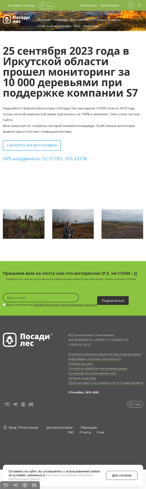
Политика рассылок (80, 364)
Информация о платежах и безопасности (94, 359)
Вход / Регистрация (23, 427)
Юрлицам (89, 427)
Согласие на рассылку (82, 378)
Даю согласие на (50, 304)
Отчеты (85, 432)
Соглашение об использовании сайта (92, 373)
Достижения (79, 20)
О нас (101, 432)
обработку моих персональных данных (65, 304)
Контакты (90, 26)
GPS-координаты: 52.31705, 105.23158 (45, 158)
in (23, 404)
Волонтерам (88, 5)
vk (6, 404)
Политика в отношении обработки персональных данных (104, 354)
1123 (48, 6)
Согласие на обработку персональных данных (97, 368)
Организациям (109, 5)
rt (30, 404)
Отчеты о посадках (106, 20)
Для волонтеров (59, 427)
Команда (60, 20)
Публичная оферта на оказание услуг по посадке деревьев (105, 383)
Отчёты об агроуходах (54, 26)
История (43, 20)
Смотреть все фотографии (32, 145)
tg (15, 404)
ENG (131, 5)
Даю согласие (122, 475)
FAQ (77, 26)
